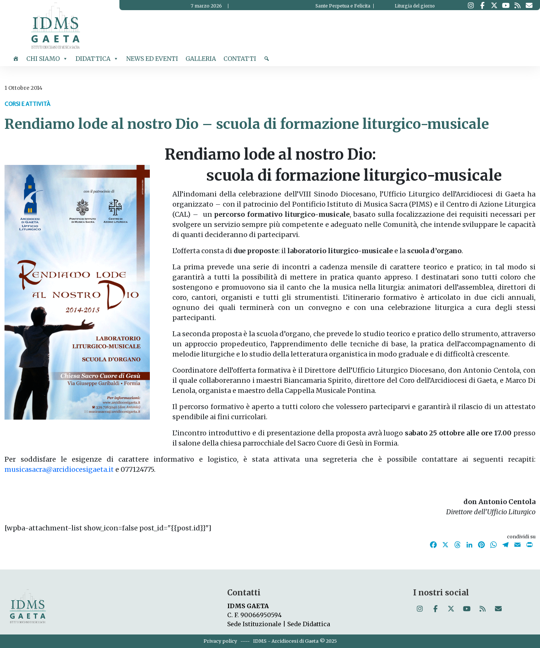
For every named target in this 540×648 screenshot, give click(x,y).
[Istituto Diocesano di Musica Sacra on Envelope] (529, 5)
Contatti (239, 58)
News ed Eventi (152, 58)
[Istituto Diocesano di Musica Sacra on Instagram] (471, 5)
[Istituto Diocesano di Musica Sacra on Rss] (517, 5)
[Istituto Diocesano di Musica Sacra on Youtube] (506, 5)
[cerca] (266, 58)
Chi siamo (47, 58)
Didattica (97, 58)
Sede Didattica (308, 624)
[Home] (16, 58)
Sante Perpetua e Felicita (342, 6)
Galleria (201, 58)
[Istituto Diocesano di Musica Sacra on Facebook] (482, 5)
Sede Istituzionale (254, 624)
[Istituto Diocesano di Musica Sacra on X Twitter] (494, 5)
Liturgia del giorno (415, 6)
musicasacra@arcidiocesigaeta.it (59, 469)
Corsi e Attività (27, 104)
